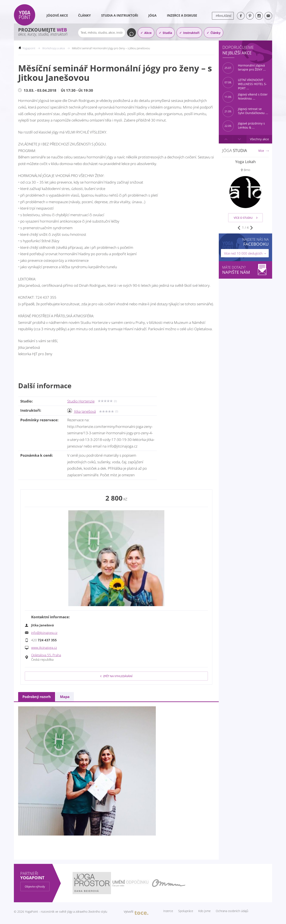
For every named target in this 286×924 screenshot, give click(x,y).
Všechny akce (259, 139)
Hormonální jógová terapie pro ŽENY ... (244, 68)
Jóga (152, 15)
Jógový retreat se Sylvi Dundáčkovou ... (245, 111)
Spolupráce (185, 911)
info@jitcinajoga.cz (44, 632)
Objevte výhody (35, 886)
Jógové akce (57, 15)
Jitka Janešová (85, 411)
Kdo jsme (204, 911)
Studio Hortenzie (81, 401)
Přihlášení (223, 16)
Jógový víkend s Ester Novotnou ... (245, 97)
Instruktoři (191, 33)
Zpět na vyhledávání (116, 676)
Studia (167, 33)
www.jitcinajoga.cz (44, 647)
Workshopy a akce (53, 48)
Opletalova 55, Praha (46, 655)
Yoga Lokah (245, 161)
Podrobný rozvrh (36, 696)
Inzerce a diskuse (182, 15)
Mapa (65, 696)
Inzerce (168, 911)
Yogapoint (28, 48)
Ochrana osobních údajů (232, 911)
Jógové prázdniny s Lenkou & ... (244, 126)
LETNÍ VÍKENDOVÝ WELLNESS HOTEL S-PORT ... (245, 82)
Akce (148, 33)
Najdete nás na (255, 242)
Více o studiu (245, 218)
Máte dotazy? (245, 270)
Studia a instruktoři (119, 15)
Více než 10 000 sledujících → (245, 253)
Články (84, 15)
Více (261, 151)
